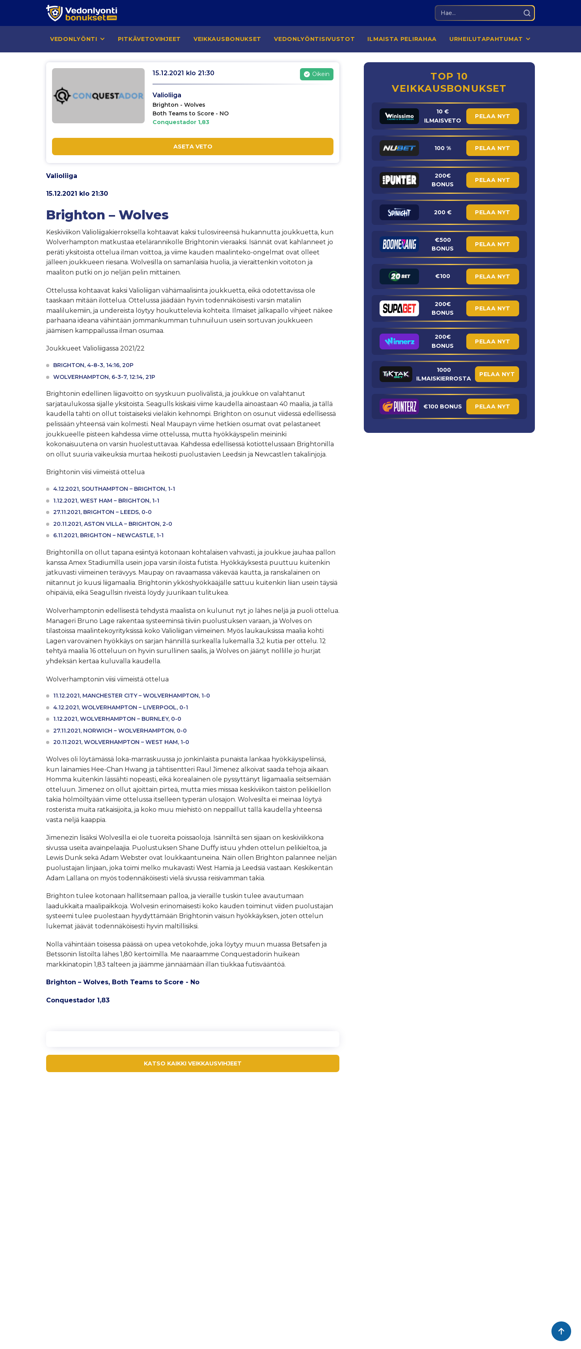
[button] (77, 39)
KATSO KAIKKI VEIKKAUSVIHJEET (193, 1063)
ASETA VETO (192, 146)
